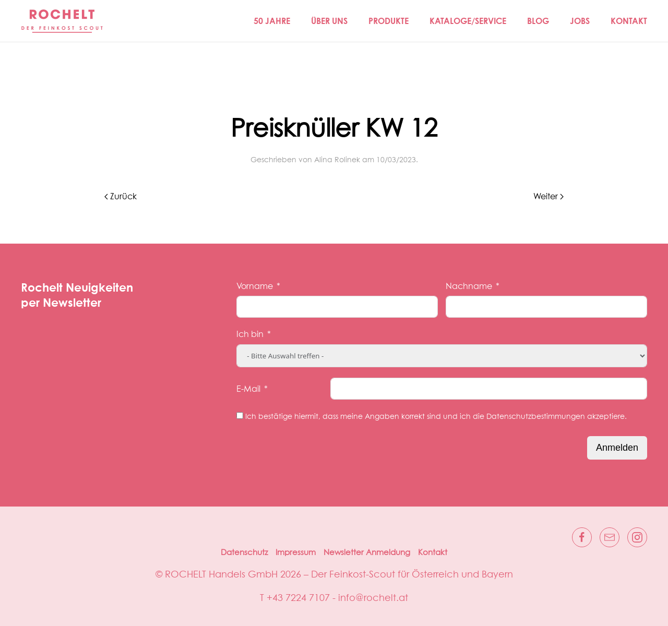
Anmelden (617, 447)
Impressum (296, 553)
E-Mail (248, 389)
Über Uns (329, 21)
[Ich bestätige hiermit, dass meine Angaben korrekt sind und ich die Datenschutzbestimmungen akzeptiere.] (239, 415)
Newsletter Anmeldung (367, 553)
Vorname (254, 286)
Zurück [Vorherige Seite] (120, 196)
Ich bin (250, 334)
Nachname (469, 286)
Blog (538, 21)
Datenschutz (244, 553)
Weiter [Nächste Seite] (548, 196)
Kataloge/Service (468, 21)
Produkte (388, 21)
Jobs (580, 21)
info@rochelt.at (373, 598)
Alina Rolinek (337, 160)
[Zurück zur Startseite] (62, 21)
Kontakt (629, 21)
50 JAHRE (272, 21)
